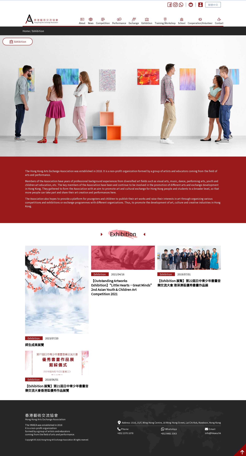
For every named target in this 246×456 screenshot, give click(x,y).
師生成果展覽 (34, 344)
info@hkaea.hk (213, 433)
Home (26, 31)
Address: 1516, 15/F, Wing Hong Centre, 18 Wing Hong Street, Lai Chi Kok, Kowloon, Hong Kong (171, 422)
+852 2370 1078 (125, 433)
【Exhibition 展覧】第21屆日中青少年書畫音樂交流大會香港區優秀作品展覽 (56, 388)
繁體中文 (213, 5)
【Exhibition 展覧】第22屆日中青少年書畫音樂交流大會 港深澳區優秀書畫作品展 (189, 282)
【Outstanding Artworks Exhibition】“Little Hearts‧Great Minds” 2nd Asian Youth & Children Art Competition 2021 (122, 287)
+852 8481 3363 (169, 433)
